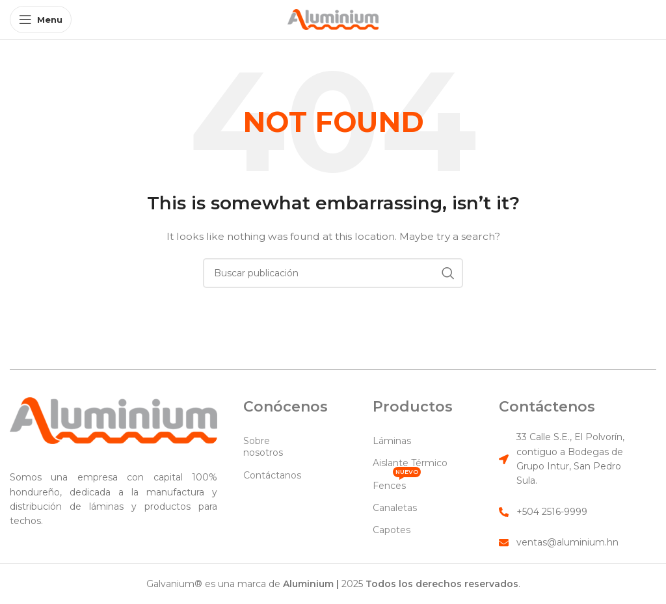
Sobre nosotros (263, 446)
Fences (397, 483)
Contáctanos (272, 475)
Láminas (392, 441)
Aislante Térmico (410, 463)
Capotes (391, 530)
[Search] (333, 273)
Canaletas (395, 508)
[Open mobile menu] (40, 20)
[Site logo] (333, 19)
